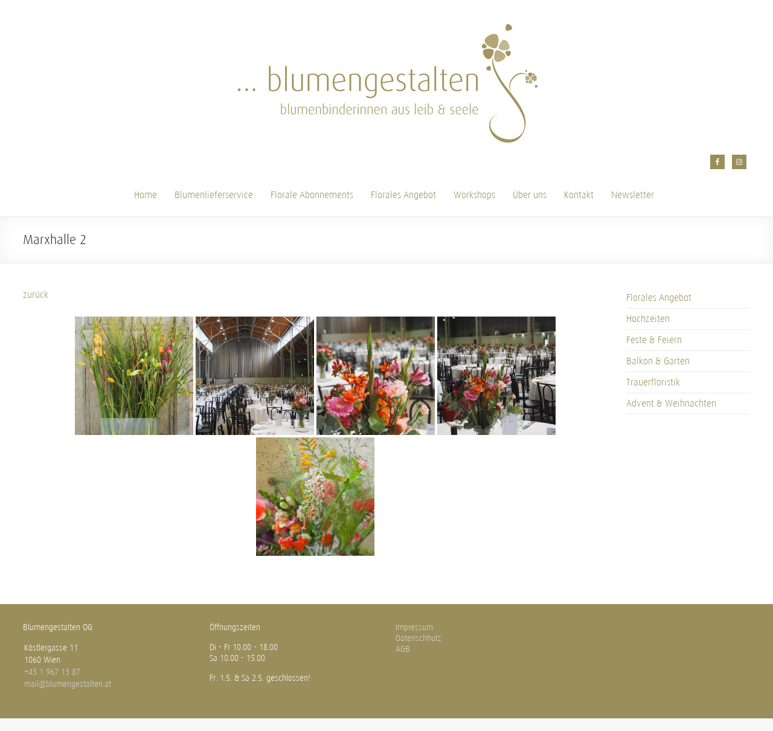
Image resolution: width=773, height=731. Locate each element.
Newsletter (632, 195)
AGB (403, 649)
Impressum (414, 627)
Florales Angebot (403, 195)
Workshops (474, 195)
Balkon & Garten (658, 361)
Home (145, 195)
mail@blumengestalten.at (67, 684)
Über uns (530, 195)
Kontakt (579, 195)
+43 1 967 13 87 (52, 672)
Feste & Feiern (654, 340)
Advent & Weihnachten (671, 403)
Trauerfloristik (653, 382)
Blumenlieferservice (214, 195)
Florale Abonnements (312, 195)
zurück (35, 294)
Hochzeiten (648, 319)
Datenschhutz (418, 638)
